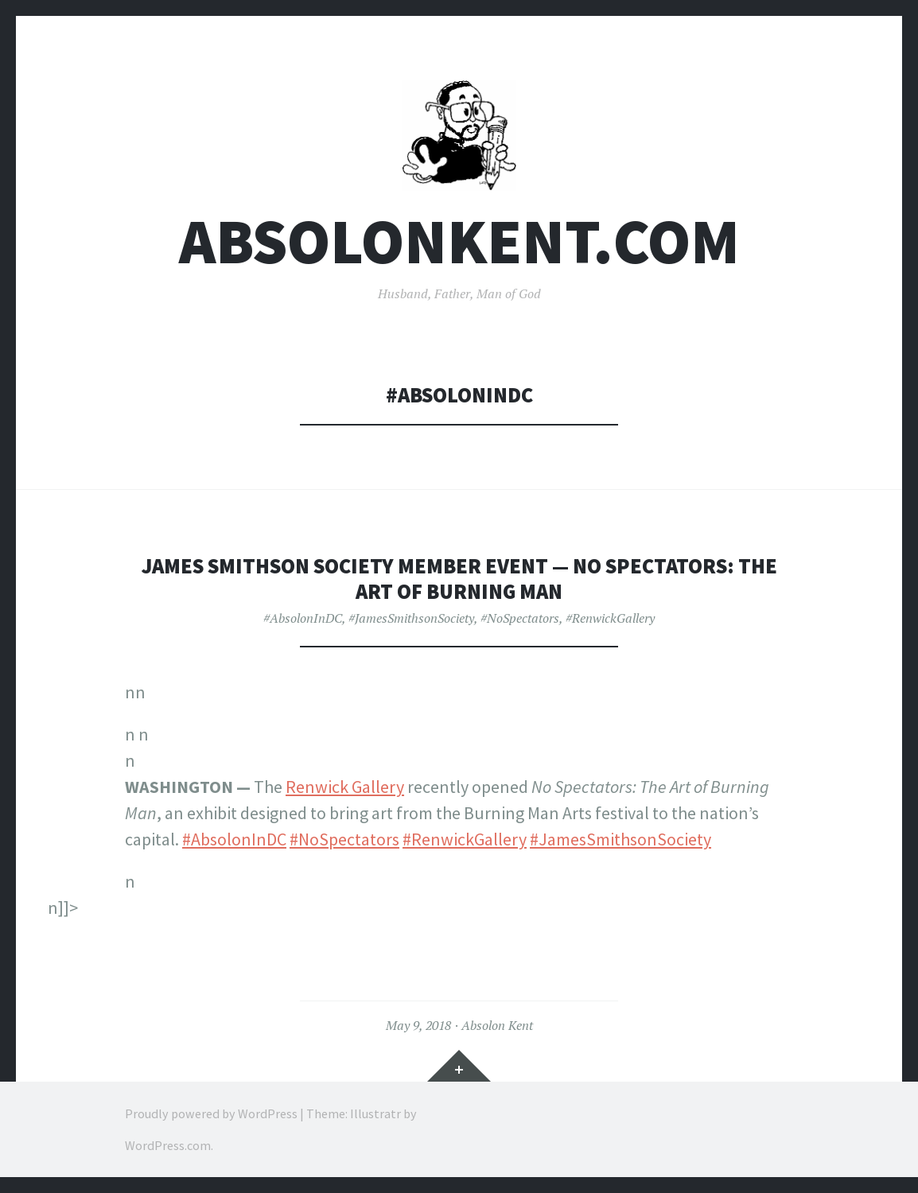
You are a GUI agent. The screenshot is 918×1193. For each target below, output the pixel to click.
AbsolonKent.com (459, 241)
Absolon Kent (497, 1025)
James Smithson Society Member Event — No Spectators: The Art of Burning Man (459, 578)
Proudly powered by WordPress (211, 1113)
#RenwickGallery (610, 618)
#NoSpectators (519, 618)
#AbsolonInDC (302, 618)
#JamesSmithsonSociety (411, 618)
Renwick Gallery (345, 786)
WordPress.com (168, 1145)
